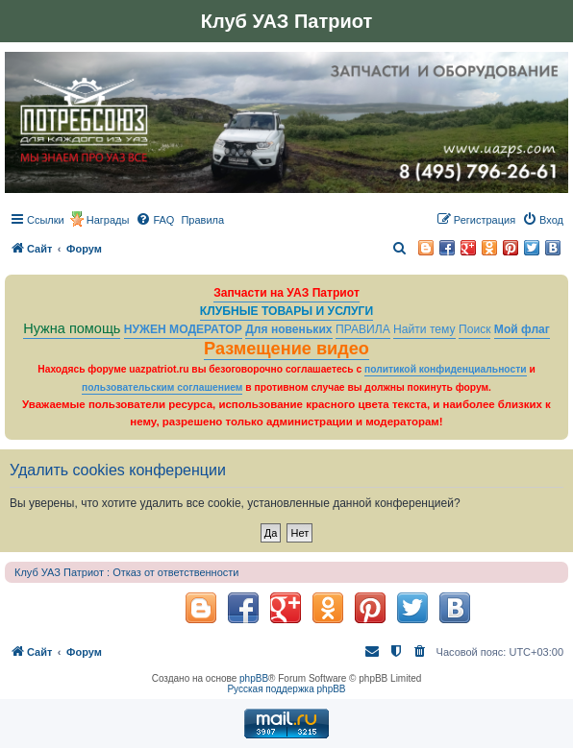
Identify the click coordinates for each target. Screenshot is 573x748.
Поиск (475, 329)
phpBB (253, 678)
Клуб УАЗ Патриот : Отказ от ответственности (126, 572)
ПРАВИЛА (363, 329)
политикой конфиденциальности (445, 369)
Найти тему (424, 329)
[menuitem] (155, 219)
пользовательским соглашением (162, 387)
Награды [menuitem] (108, 220)
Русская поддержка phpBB (286, 689)
